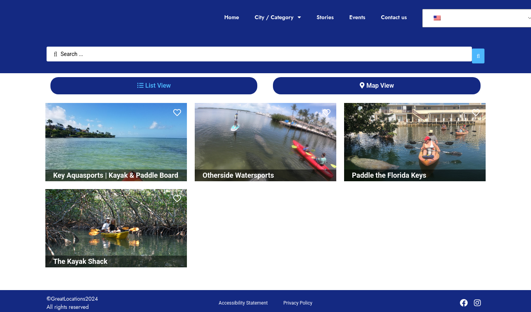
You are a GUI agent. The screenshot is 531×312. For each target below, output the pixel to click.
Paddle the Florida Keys (389, 171)
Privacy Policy (297, 299)
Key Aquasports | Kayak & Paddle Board (115, 171)
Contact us (394, 17)
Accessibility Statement (243, 299)
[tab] (153, 81)
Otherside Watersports (238, 171)
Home (231, 17)
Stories (325, 17)
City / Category (278, 17)
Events (357, 17)
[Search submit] (478, 52)
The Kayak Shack (80, 257)
